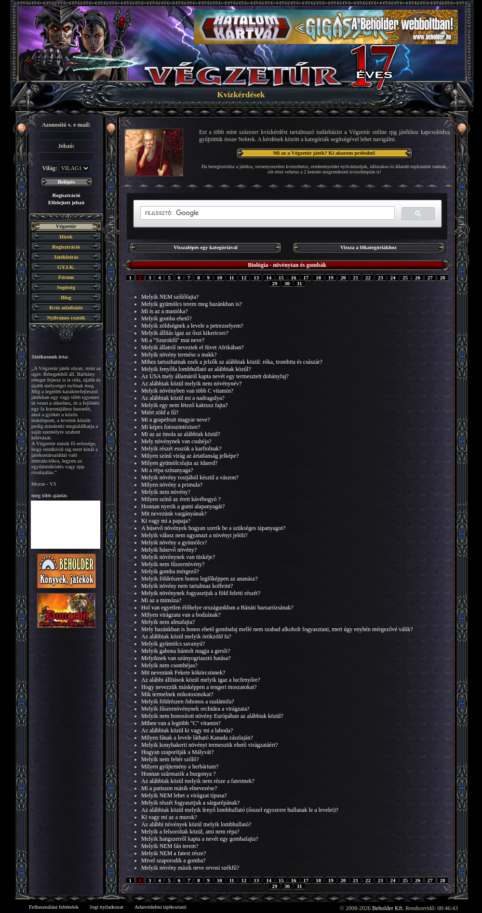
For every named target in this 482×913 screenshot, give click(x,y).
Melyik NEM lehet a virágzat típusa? (184, 795)
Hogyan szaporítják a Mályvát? (177, 752)
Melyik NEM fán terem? (169, 846)
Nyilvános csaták (66, 317)
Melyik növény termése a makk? (179, 354)
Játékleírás (66, 257)
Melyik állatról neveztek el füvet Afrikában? (192, 347)
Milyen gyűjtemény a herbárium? (179, 766)
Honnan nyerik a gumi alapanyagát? (183, 506)
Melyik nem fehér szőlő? (170, 759)
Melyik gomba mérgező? (170, 571)
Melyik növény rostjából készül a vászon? (190, 477)
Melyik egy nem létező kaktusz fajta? (184, 405)
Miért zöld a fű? (159, 412)
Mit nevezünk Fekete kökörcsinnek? (183, 672)
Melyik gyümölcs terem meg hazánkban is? (191, 304)
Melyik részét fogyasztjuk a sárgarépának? (190, 802)
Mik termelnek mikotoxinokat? (177, 694)
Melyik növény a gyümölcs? (174, 542)
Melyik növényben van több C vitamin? (187, 390)
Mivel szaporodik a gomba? (173, 860)
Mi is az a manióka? (164, 311)
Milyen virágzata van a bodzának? (181, 614)
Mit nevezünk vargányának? (174, 513)
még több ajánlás (49, 495)
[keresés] (266, 213)
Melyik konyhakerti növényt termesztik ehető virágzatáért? (209, 744)
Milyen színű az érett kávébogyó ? (181, 499)
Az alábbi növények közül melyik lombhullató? (196, 824)
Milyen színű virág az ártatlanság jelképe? (190, 455)
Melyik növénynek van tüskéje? (178, 557)
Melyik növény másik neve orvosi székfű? (190, 867)
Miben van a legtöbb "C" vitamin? (181, 723)
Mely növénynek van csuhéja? (176, 441)
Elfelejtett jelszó (66, 202)
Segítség (66, 287)
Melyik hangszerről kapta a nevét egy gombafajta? (199, 838)
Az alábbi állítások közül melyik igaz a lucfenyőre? (200, 679)
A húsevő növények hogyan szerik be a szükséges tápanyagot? (213, 528)
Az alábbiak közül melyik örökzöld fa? (186, 636)
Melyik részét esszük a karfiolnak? (181, 448)
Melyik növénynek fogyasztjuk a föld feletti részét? (200, 593)
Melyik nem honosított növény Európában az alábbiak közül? (212, 716)
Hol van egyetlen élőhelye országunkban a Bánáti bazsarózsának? (217, 607)
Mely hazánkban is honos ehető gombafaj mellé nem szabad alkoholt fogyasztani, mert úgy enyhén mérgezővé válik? (277, 629)
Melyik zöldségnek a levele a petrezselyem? (192, 325)
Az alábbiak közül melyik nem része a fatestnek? (197, 781)
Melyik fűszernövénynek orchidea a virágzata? (195, 708)
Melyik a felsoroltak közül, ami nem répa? (190, 831)
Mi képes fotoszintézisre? (171, 426)
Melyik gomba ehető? (166, 318)
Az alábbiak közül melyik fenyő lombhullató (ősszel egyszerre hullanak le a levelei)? (239, 810)
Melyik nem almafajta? (168, 622)
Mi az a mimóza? (161, 600)
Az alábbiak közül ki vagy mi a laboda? (187, 730)
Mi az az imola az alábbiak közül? (180, 434)
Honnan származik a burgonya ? (178, 773)
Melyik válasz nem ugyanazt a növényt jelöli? (194, 535)
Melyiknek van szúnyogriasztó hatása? (186, 658)
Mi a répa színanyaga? (167, 470)
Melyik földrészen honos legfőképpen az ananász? (199, 578)
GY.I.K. (66, 267)
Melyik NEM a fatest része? (173, 853)
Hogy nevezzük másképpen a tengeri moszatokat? (199, 687)
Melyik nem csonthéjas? (169, 665)
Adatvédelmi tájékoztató (160, 907)
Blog (66, 297)
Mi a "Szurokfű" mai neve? (172, 340)
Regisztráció (66, 195)
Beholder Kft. (388, 908)
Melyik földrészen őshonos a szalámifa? (187, 701)
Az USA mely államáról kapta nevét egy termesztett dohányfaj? (215, 376)
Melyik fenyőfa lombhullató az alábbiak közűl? (196, 369)
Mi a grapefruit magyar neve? (175, 419)
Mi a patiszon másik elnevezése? (179, 788)
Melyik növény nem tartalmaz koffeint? (187, 585)
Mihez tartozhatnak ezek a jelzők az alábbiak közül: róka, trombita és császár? (231, 361)
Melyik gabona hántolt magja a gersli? (185, 651)
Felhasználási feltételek (54, 907)
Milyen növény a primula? (171, 484)
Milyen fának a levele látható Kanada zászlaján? (197, 737)
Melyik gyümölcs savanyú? (173, 643)
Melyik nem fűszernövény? (172, 564)
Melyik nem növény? (165, 492)
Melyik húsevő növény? (169, 549)
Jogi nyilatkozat (106, 907)
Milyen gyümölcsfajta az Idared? (179, 463)
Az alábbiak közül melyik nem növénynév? (191, 383)
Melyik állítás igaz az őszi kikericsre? (184, 333)
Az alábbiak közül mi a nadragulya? (183, 398)
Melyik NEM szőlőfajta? (170, 296)
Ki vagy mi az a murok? (169, 817)
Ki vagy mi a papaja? (165, 520)
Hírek (65, 236)
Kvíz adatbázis (65, 307)
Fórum (66, 277)
